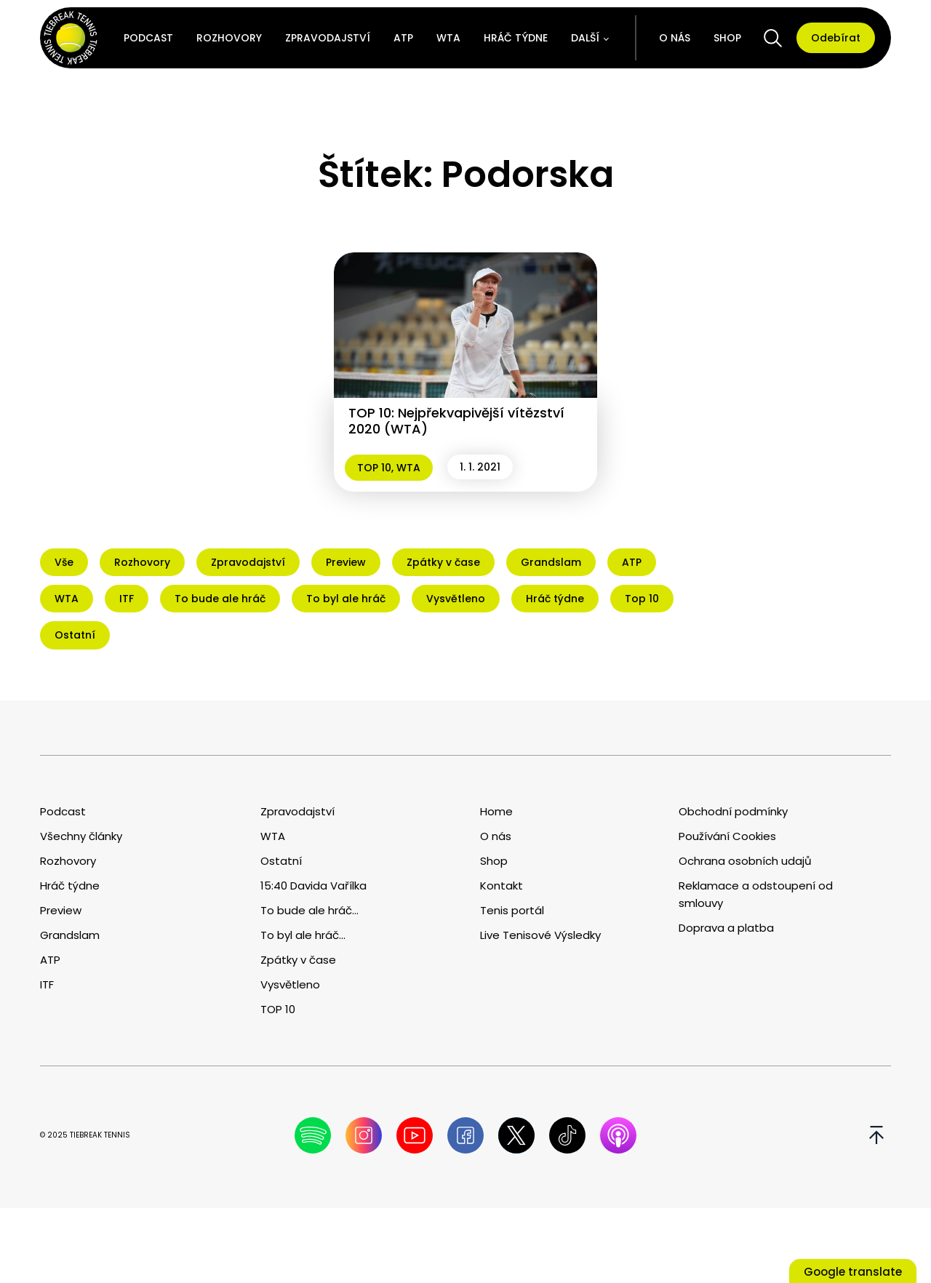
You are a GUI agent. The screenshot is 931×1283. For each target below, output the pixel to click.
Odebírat (835, 38)
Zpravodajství (327, 38)
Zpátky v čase (298, 959)
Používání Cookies (727, 836)
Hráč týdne (516, 38)
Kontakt (501, 885)
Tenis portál (512, 910)
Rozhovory (229, 38)
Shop (727, 38)
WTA (448, 38)
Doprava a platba (726, 927)
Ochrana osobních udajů (745, 860)
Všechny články (81, 836)
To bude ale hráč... (309, 910)
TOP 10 (374, 467)
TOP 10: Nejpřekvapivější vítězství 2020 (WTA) (456, 421)
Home (496, 811)
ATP (403, 38)
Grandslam (70, 935)
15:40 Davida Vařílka (313, 885)
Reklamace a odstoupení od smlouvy (756, 894)
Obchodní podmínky (733, 811)
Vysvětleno (290, 984)
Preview (60, 910)
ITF (47, 984)
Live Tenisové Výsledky (540, 935)
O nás (674, 38)
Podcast (148, 38)
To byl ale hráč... (302, 935)
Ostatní (281, 860)
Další (585, 38)
